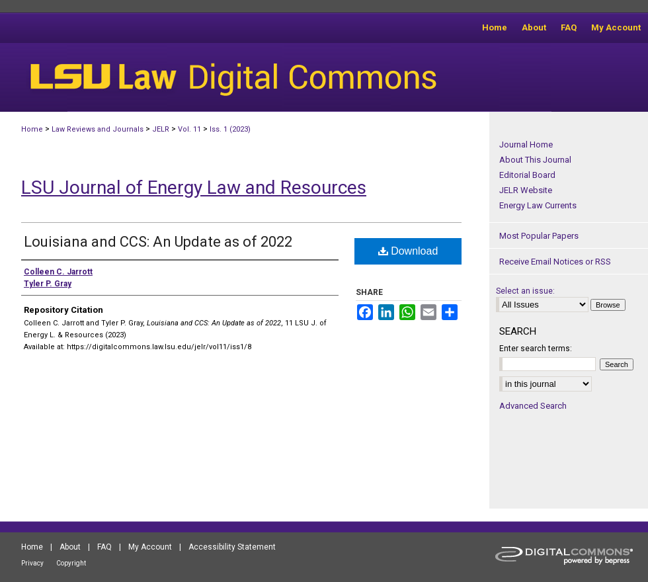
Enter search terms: (535, 348)
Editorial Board (527, 175)
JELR (160, 129)
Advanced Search (533, 406)
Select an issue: (525, 291)
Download (408, 251)
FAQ (104, 547)
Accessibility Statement (232, 547)
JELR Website (525, 190)
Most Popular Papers (539, 236)
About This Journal (535, 160)
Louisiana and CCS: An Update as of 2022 (158, 241)
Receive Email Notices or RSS (555, 262)
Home (32, 129)
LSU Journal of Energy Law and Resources (193, 187)
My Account (150, 547)
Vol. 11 (189, 129)
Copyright (71, 563)
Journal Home (526, 144)
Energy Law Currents (538, 205)
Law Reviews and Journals (97, 129)
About (70, 547)
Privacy (32, 563)
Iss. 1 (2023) (230, 129)
